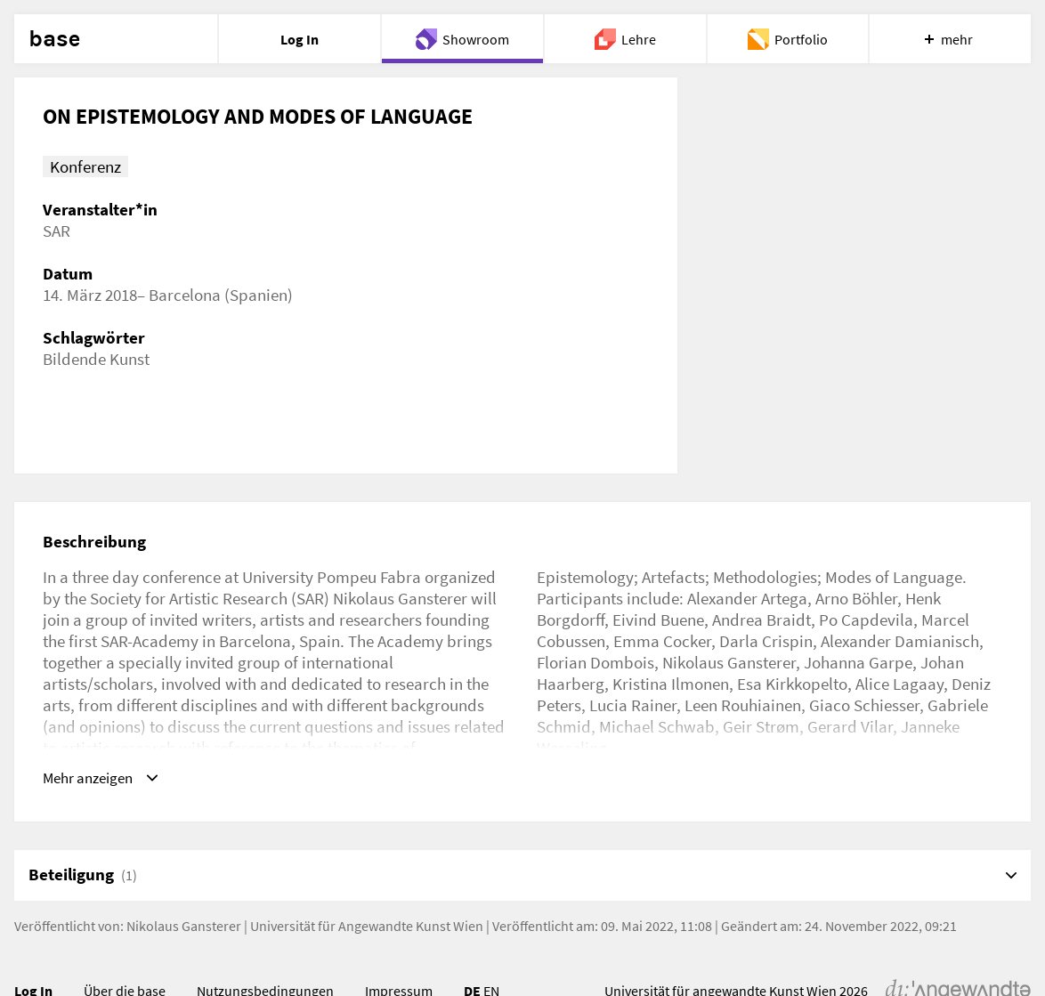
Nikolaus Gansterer (183, 891)
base (54, 39)
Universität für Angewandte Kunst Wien (366, 891)
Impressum (399, 956)
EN (491, 956)
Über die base (125, 956)
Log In (33, 956)
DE (472, 956)
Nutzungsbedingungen (265, 956)
